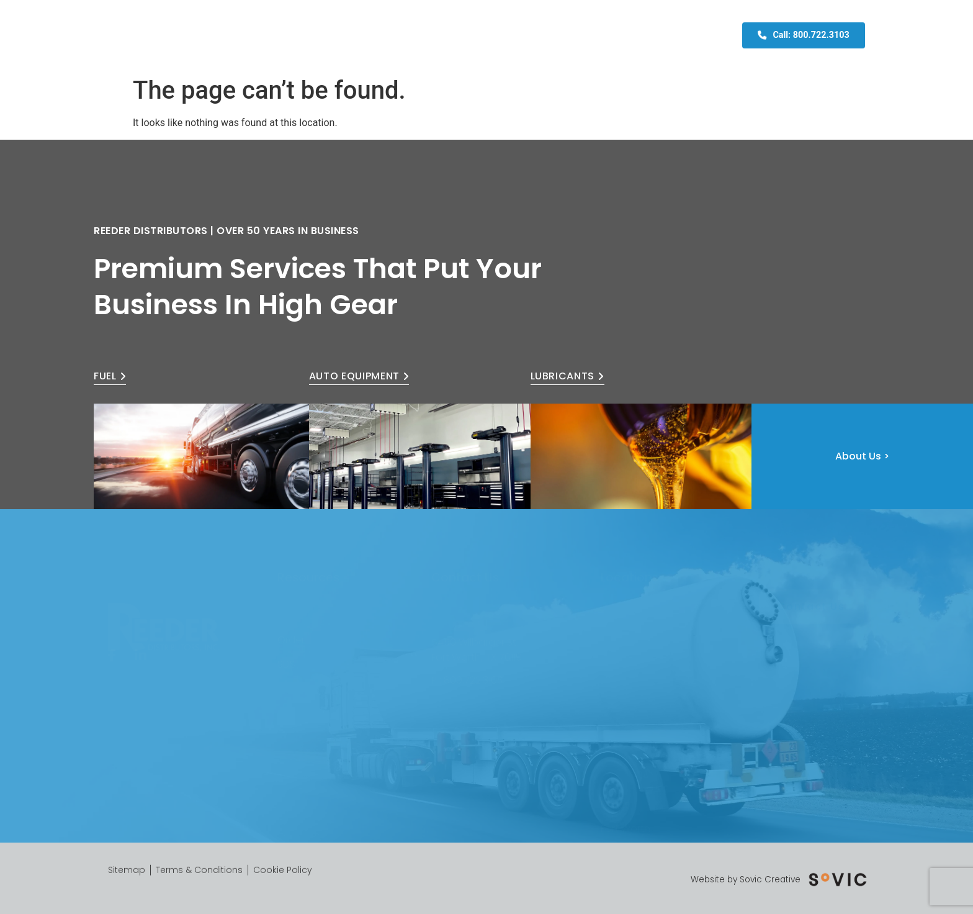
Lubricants (515, 35)
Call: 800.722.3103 (803, 34)
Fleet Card (578, 35)
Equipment (452, 35)
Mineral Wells (631, 799)
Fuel (406, 35)
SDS (286, 652)
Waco (615, 822)
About (371, 35)
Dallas (615, 751)
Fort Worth (625, 775)
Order (291, 629)
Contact (637, 35)
